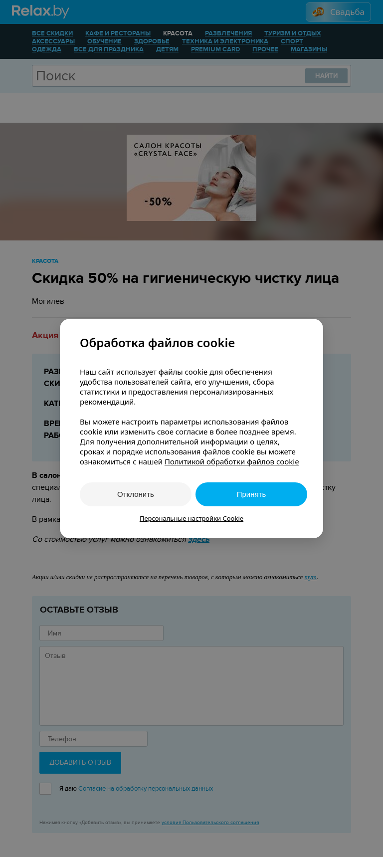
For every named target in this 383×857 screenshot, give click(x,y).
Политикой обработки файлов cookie (232, 461)
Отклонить (135, 494)
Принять (251, 494)
